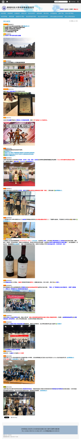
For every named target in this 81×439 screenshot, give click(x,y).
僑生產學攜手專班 (31, 16)
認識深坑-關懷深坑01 (10, 155)
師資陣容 (10, 13)
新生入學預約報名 (70, 16)
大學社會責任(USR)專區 (56, 16)
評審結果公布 (26, 26)
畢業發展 (11, 16)
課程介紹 (23, 13)
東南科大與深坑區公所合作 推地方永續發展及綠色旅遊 (19, 154)
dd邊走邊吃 (15, 359)
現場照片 (59, 323)
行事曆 (71, 9)
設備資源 (17, 13)
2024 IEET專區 (69, 13)
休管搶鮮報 (53, 13)
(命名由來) (34, 240)
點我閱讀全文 (70, 357)
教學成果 (39, 13)
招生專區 (3, 13)
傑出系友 (46, 13)
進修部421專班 (20, 16)
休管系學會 (4, 16)
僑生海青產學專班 (43, 16)
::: (59, 9)
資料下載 (61, 13)
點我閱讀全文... (59, 190)
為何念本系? (31, 13)
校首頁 (66, 9)
